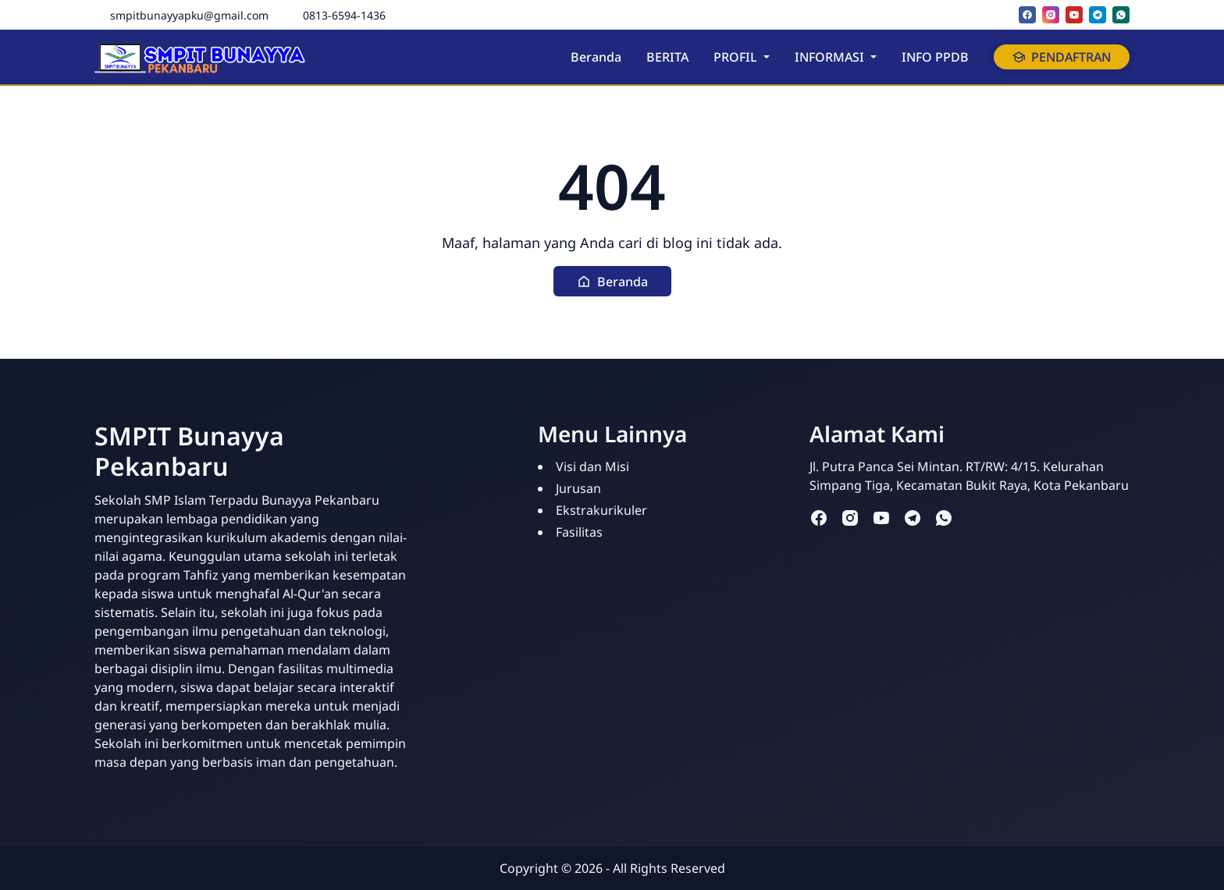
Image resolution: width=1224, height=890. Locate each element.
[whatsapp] (1121, 14)
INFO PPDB (935, 57)
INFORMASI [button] (831, 57)
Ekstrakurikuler (601, 510)
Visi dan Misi (592, 466)
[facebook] (1027, 14)
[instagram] (1050, 14)
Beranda (596, 57)
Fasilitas (579, 532)
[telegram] (1097, 14)
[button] (612, 281)
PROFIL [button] (736, 57)
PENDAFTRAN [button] (1061, 57)
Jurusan (578, 488)
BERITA (667, 57)
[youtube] (1074, 14)
